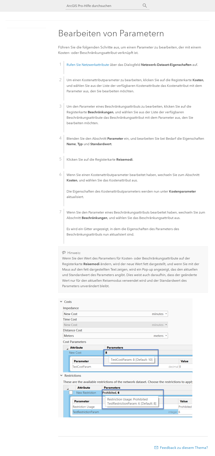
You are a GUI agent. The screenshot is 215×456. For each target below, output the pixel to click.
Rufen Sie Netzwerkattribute (88, 65)
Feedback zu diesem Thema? (184, 448)
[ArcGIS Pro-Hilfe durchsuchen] (103, 5)
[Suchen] (145, 6)
